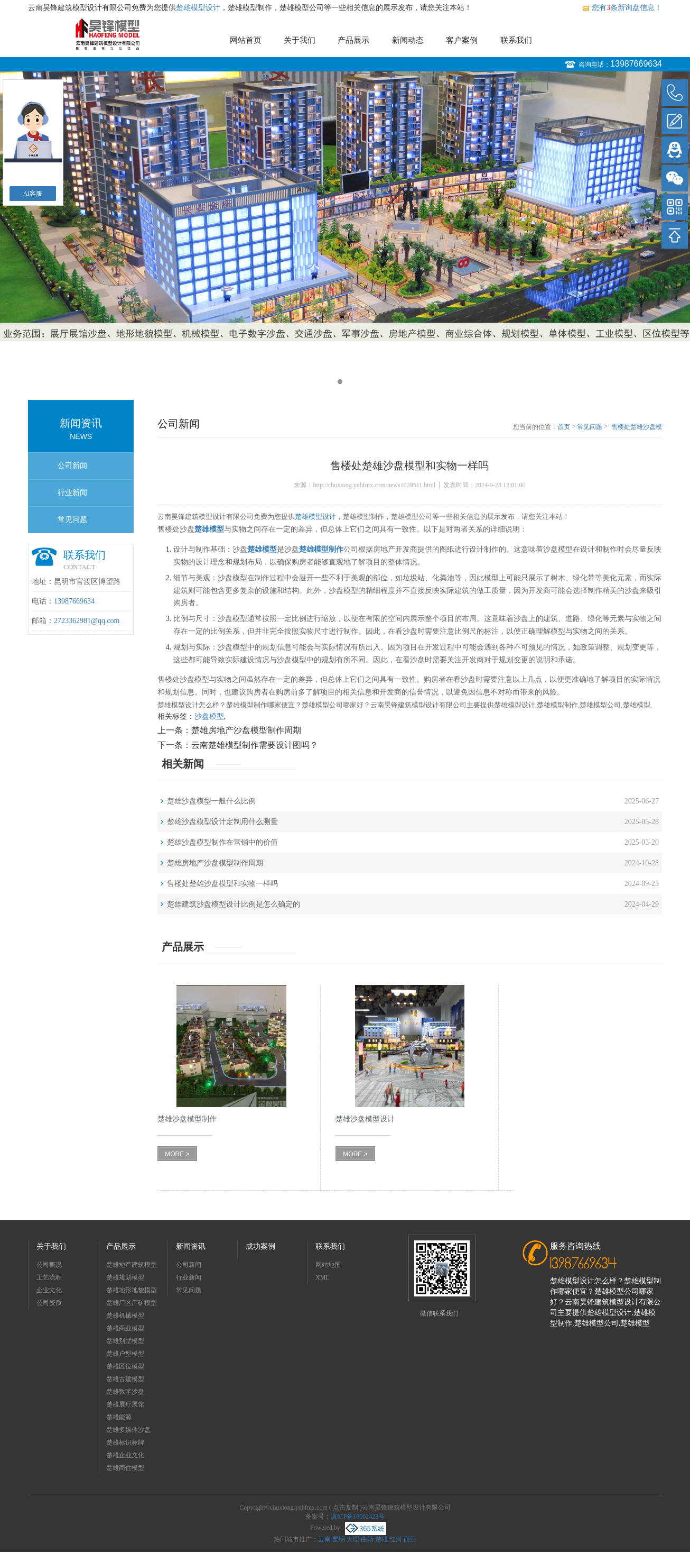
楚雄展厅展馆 (125, 1404)
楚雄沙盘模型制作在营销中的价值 (222, 842)
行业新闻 (72, 493)
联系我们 (516, 40)
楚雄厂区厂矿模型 (131, 1303)
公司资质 (49, 1303)
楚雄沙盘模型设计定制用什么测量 (222, 822)
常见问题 (72, 520)
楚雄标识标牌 (125, 1442)
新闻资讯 (191, 1246)
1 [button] (340, 381)
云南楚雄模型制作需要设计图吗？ (254, 745)
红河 (395, 1539)
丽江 (410, 1539)
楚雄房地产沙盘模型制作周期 (246, 730)
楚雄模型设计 (198, 8)
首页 (563, 427)
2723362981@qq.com (87, 621)
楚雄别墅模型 (125, 1341)
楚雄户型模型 (125, 1353)
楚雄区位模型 (125, 1366)
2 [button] (350, 381)
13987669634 (636, 63)
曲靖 (367, 1539)
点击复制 (345, 1507)
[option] (345, 206)
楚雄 (381, 1539)
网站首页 (246, 40)
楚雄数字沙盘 (125, 1391)
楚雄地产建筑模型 (131, 1264)
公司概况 (49, 1264)
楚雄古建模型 (125, 1379)
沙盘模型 (209, 716)
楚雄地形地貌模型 (131, 1290)
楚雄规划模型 (125, 1277)
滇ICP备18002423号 (358, 1516)
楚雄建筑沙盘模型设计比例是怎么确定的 (233, 904)
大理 (353, 1539)
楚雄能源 (119, 1417)
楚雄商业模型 (125, 1328)
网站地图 (328, 1264)
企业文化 (49, 1290)
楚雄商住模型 (125, 1468)
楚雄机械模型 (125, 1315)
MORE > (177, 1154)
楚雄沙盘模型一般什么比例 (211, 801)
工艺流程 (49, 1277)
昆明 (338, 1539)
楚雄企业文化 (125, 1455)
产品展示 (353, 40)
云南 (324, 1539)
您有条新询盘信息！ (622, 8)
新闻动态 (408, 40)
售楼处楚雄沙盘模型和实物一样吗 (636, 427)
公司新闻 (72, 466)
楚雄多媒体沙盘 (128, 1429)
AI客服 (33, 193)
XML (322, 1277)
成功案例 (260, 1246)
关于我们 (299, 40)
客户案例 (462, 40)
